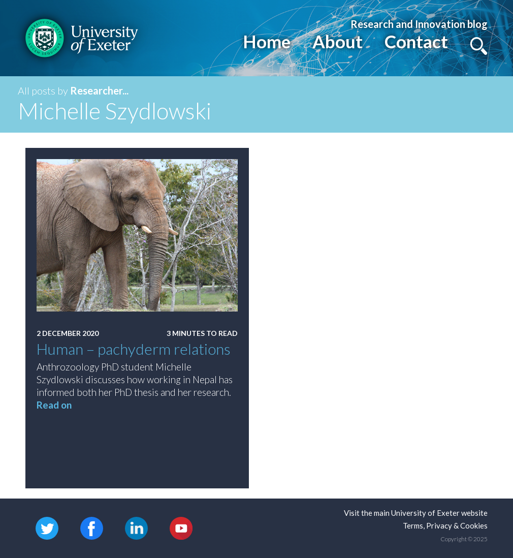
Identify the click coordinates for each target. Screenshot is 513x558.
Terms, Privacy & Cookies (445, 525)
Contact (416, 41)
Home (267, 41)
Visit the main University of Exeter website (416, 512)
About (337, 41)
